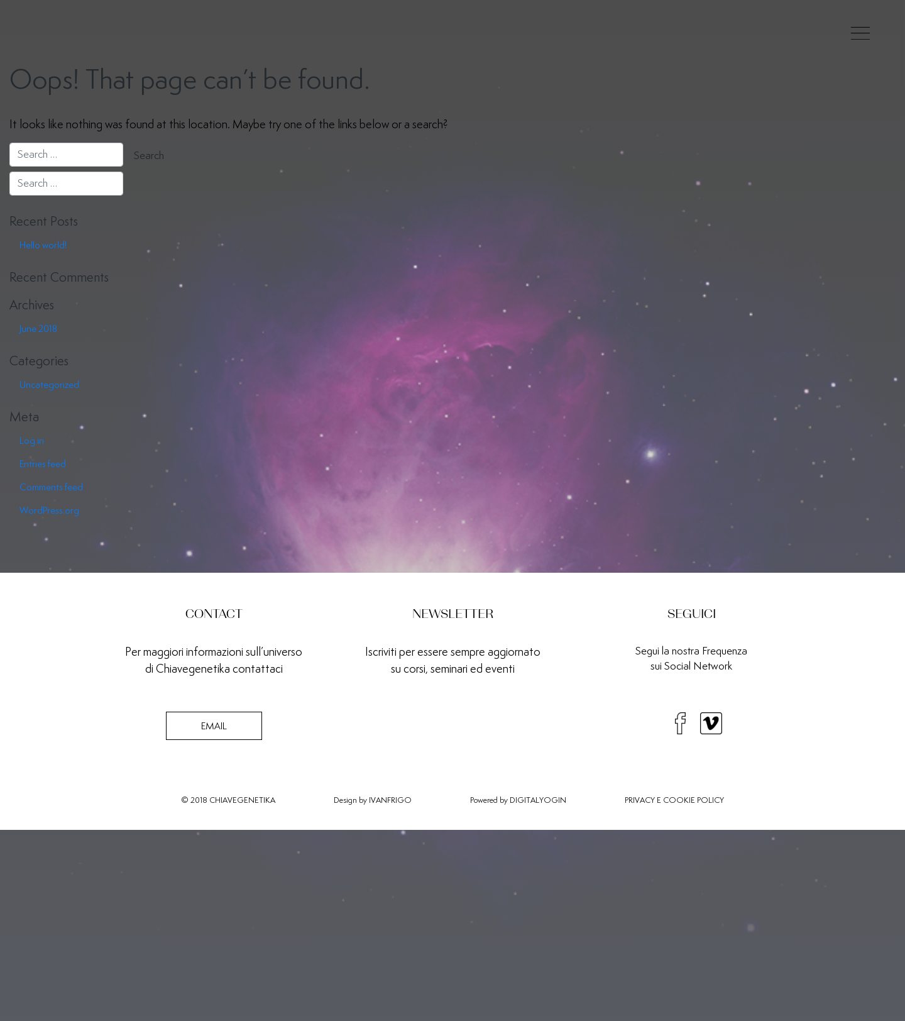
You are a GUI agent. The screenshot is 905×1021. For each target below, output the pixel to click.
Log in (31, 440)
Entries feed (42, 464)
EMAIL (214, 726)
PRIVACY (640, 800)
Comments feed (51, 487)
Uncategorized (49, 384)
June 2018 (38, 328)
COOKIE (679, 800)
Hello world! (43, 245)
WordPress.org (49, 510)
